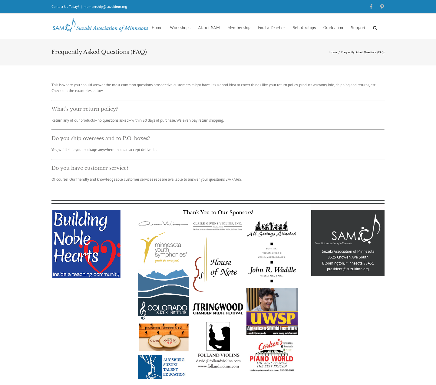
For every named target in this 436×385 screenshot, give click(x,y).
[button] (375, 27)
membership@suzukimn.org (105, 6)
